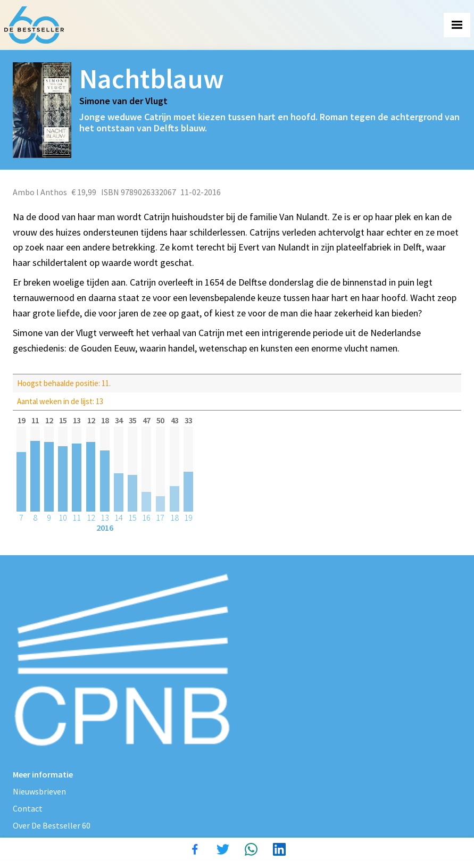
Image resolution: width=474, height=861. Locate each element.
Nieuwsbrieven (39, 791)
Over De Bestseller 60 (51, 825)
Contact (28, 808)
